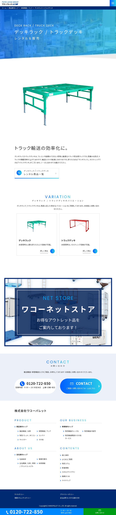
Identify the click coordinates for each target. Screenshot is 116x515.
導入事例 (65, 455)
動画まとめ (66, 476)
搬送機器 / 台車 (25, 431)
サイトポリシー (19, 494)
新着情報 (65, 468)
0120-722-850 (35, 385)
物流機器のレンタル (72, 431)
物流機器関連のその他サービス (73, 436)
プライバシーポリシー (67, 494)
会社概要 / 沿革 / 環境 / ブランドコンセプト (27, 464)
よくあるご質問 (67, 459)
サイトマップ (66, 480)
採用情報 (42, 463)
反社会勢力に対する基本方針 (70, 498)
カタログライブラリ (68, 472)
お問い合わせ (99, 511)
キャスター (23, 439)
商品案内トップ (21, 426)
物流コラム (66, 463)
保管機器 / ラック (45, 431)
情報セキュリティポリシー (23, 498)
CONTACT (81, 385)
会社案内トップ (21, 454)
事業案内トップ (67, 426)
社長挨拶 (22, 459)
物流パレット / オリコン (27, 435)
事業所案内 (43, 459)
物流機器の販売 (90, 431)
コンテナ (42, 435)
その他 (41, 439)
